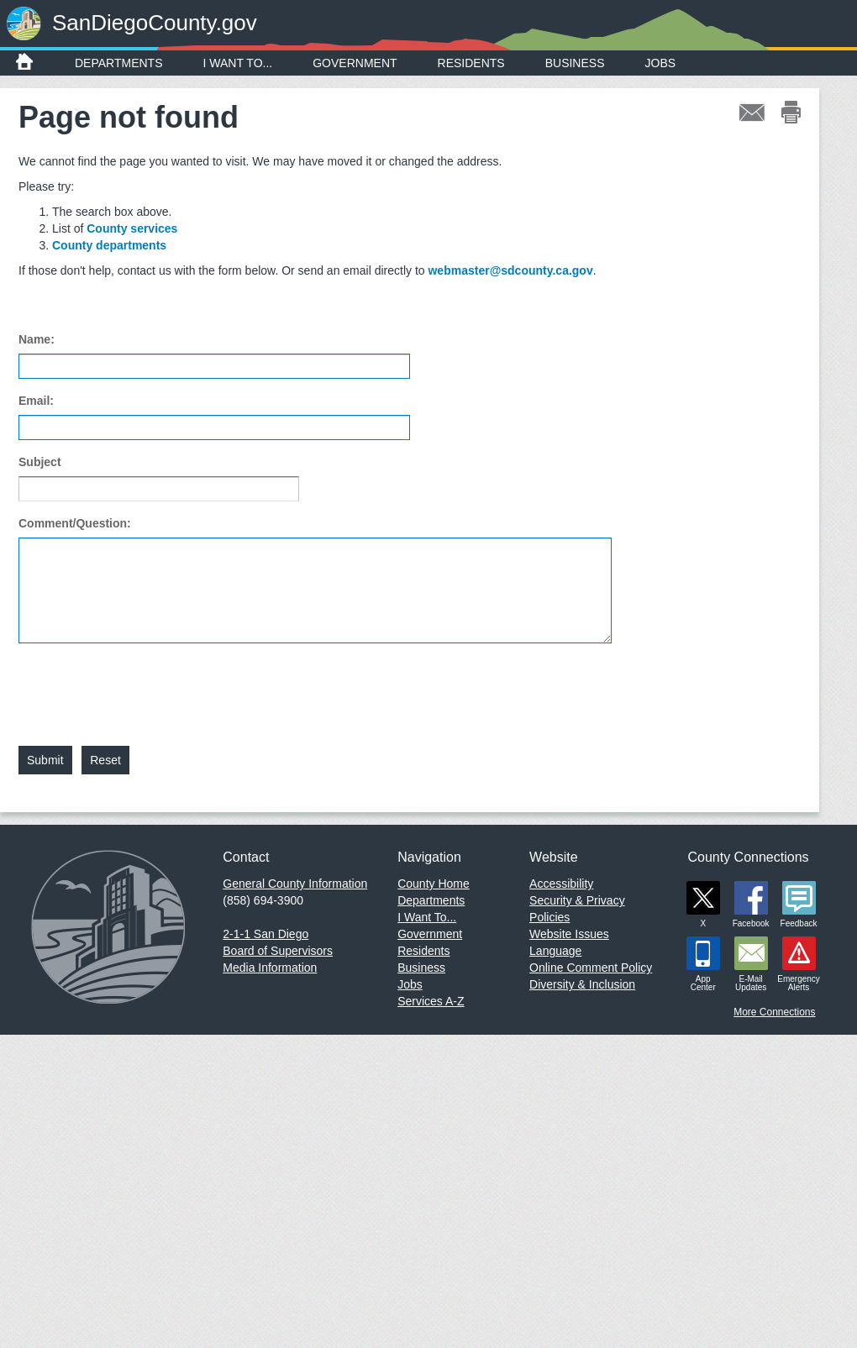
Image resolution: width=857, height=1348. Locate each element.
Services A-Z (430, 1001)
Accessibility (561, 883)
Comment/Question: (74, 523)
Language (555, 950)
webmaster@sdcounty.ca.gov (510, 270)
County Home (433, 883)
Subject (39, 462)
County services (132, 228)
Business (575, 63)
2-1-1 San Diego (265, 934)
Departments (119, 63)
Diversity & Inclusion (582, 984)
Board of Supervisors (278, 950)
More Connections (774, 1012)
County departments (109, 245)
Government (355, 63)
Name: (36, 339)
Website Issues (569, 934)
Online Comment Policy (590, 967)
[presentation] (146, 684)
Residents (471, 63)
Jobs (660, 63)
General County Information (295, 883)
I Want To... (238, 63)
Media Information (270, 967)
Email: (36, 400)
